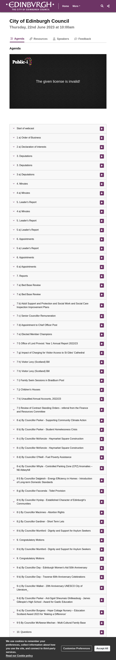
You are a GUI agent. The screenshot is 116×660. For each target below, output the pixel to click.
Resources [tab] (38, 38)
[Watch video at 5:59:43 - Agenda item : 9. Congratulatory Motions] (102, 559)
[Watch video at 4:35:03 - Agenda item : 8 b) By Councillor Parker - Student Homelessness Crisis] (102, 430)
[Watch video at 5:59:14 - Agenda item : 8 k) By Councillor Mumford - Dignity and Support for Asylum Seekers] (102, 549)
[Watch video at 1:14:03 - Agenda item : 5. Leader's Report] (102, 202)
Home (65, 6)
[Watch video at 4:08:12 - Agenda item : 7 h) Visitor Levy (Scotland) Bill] (102, 371)
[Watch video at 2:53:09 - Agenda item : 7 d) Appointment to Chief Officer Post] (102, 325)
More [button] (76, 5)
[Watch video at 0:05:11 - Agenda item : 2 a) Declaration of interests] (102, 147)
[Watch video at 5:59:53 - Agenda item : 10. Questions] (102, 632)
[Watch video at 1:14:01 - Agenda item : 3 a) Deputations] (102, 175)
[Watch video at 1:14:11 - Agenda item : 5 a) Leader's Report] (102, 230)
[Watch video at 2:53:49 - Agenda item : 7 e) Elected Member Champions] (102, 334)
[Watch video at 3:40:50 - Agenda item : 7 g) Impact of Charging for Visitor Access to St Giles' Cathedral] (102, 353)
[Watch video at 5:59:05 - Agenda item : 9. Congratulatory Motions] (102, 540)
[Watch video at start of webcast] (102, 129)
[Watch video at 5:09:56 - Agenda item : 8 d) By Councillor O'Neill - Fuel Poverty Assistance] (102, 457)
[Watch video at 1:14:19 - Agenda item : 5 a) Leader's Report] (102, 248)
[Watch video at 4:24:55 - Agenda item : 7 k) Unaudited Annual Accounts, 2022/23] (102, 399)
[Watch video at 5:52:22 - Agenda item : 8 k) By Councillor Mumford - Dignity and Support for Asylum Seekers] (102, 531)
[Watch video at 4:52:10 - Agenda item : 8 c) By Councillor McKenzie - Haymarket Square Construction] (102, 439)
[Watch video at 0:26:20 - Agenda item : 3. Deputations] (102, 156)
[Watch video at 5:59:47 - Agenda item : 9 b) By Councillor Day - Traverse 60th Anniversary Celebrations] (102, 577)
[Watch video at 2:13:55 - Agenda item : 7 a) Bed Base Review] (102, 295)
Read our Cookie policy (19, 655)
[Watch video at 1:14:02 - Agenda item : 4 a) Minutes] (102, 193)
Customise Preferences (76, 648)
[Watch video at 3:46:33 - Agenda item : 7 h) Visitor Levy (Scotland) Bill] (102, 362)
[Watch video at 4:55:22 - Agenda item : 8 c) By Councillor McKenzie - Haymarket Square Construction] (102, 448)
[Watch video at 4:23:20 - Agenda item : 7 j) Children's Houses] (102, 390)
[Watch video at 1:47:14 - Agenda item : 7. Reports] (102, 276)
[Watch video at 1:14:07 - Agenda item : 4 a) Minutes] (102, 212)
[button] (102, 6)
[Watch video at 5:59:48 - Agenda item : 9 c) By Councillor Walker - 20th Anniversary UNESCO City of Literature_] (102, 588)
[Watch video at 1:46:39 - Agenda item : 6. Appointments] (102, 258)
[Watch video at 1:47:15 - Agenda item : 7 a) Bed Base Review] (102, 285)
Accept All (102, 648)
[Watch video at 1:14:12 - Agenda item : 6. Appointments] (102, 239)
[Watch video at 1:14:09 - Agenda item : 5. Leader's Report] (102, 221)
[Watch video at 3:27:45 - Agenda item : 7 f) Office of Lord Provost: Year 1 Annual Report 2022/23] (102, 344)
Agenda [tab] (17, 38)
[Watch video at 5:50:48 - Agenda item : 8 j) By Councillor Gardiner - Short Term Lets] (102, 522)
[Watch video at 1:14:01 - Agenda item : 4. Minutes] (102, 184)
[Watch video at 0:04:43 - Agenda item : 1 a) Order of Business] (102, 138)
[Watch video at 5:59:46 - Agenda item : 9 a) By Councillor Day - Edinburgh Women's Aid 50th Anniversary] (102, 568)
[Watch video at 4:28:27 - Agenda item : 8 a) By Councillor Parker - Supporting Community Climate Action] (102, 420)
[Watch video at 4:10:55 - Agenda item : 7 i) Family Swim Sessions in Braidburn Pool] (102, 381)
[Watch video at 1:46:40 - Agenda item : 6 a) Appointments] (102, 267)
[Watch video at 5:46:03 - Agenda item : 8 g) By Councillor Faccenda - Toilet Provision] (102, 491)
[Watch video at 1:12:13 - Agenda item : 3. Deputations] (102, 166)
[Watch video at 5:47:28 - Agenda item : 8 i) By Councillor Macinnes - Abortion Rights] (102, 513)
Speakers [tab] (60, 38)
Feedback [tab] (82, 38)
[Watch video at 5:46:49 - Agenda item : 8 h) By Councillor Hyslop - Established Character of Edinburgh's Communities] (102, 502)
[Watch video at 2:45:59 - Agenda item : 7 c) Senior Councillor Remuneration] (102, 316)
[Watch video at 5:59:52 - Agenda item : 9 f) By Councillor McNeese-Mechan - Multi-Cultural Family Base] (102, 623)
